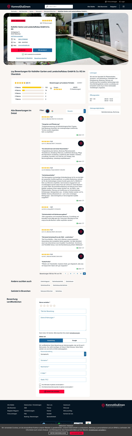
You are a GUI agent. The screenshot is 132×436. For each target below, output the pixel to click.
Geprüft (80, 135)
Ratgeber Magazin (13, 411)
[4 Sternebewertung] (51, 305)
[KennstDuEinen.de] (18, 6)
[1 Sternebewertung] (41, 305)
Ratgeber (113, 7)
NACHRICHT (42, 50)
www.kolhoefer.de (23, 45)
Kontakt (49, 413)
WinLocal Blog (67, 411)
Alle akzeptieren (76, 433)
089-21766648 (23, 39)
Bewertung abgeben (40, 58)
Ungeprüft (79, 82)
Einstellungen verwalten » (97, 430)
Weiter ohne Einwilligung (58, 433)
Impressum (66, 405)
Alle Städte (91, 7)
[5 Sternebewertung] (54, 305)
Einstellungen (37, 405)
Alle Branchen (102, 7)
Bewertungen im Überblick (24, 58)
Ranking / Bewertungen (31, 416)
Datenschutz (28, 405)
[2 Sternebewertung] (44, 305)
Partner (49, 411)
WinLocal (66, 408)
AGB (45, 384)
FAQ (25, 413)
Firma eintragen (12, 413)
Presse (49, 408)
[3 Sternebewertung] (47, 305)
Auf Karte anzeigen (17, 36)
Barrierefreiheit (51, 416)
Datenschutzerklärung (50, 387)
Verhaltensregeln (75, 333)
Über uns (49, 405)
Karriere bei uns (68, 413)
